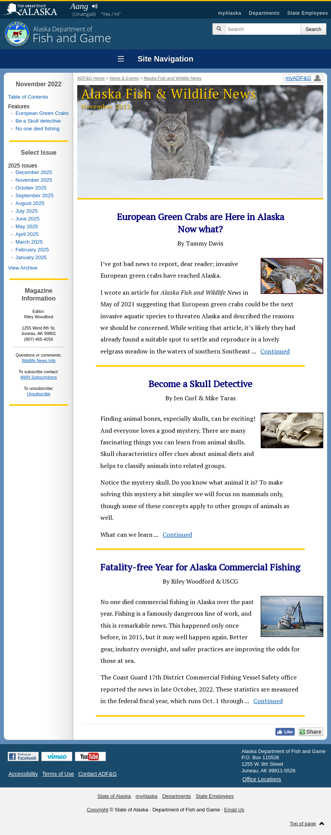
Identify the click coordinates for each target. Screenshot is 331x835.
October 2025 (31, 188)
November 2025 (33, 180)
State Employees (307, 13)
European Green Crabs (42, 113)
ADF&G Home (91, 78)
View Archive (22, 268)
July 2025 (26, 211)
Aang (79, 6)
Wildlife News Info (38, 360)
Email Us (234, 810)
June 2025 (27, 219)
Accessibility (23, 774)
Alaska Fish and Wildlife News (173, 78)
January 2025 (31, 257)
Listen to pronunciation (94, 6)
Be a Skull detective (38, 121)
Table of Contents (28, 97)
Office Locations (262, 779)
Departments (264, 13)
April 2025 (27, 234)
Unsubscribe (38, 393)
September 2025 (34, 195)
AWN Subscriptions (38, 377)
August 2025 (29, 203)
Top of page (303, 823)
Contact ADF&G (97, 774)
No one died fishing (37, 128)
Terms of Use (58, 774)
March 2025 (28, 242)
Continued (275, 351)
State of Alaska (34, 10)
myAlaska (229, 13)
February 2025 (32, 250)
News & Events (124, 78)
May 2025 (26, 226)
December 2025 (33, 172)
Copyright (98, 810)
